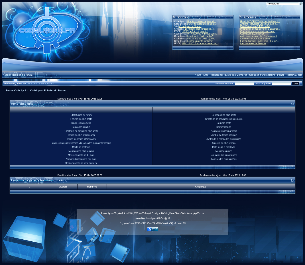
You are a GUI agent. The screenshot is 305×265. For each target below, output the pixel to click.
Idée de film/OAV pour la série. (255, 38)
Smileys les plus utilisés (224, 143)
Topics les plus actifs (81, 123)
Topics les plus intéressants (81, 135)
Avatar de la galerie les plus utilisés (223, 139)
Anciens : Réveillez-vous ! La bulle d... (259, 24)
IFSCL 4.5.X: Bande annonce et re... (200, 43)
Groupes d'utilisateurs (262, 74)
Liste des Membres (236, 74)
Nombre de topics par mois (224, 135)
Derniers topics (223, 127)
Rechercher (217, 74)
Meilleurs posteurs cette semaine (81, 163)
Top (292, 103)
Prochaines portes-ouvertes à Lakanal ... (260, 29)
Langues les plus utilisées (223, 159)
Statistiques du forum (81, 115)
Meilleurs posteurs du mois (81, 155)
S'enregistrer (46, 83)
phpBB (113, 213)
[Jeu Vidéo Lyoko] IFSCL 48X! (255, 26)
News (198, 74)
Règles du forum (23, 74)
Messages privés (224, 151)
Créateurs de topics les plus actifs (81, 131)
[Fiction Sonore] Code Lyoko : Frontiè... (259, 41)
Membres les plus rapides (81, 151)
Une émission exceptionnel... (201, 21)
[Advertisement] (152, 246)
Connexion (31, 83)
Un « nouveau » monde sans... (202, 34)
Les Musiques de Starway (253, 43)
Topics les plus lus (81, 127)
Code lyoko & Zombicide (252, 34)
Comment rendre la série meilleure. (257, 31)
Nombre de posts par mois (224, 131)
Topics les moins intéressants (81, 139)
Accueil (7, 74)
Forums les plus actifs (81, 119)
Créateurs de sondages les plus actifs (223, 119)
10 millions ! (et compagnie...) (199, 29)
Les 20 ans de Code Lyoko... (201, 38)
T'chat (280, 74)
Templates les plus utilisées (223, 155)
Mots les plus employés (223, 147)
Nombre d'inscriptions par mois (81, 159)
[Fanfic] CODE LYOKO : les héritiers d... (260, 21)
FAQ (205, 74)
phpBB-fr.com (198, 213)
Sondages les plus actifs (224, 115)
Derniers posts (224, 123)
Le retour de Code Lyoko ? (200, 36)
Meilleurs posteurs (81, 147)
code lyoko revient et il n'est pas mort (258, 36)
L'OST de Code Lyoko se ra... (201, 24)
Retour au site (294, 74)
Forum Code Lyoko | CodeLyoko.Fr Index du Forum (36, 90)
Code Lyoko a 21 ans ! (190, 26)
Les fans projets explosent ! (200, 41)
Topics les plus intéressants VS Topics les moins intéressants (81, 143)
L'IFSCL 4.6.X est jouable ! (195, 31)
